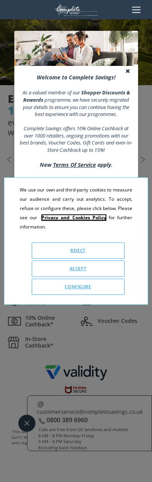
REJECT (77, 250)
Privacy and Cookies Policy (73, 217)
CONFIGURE (78, 286)
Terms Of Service (74, 164)
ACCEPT (78, 268)
